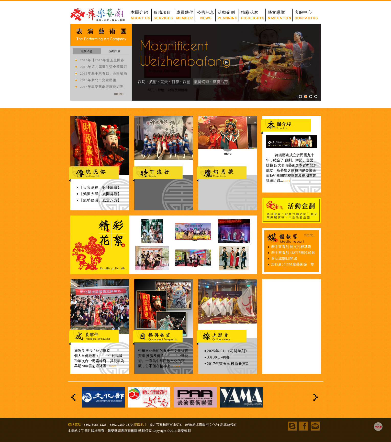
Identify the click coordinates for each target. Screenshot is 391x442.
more (112, 366)
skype (292, 426)
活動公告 (114, 51)
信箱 (315, 426)
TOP (378, 427)
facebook (303, 426)
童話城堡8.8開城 (284, 258)
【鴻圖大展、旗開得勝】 (100, 194)
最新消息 (86, 51)
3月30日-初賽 (218, 357)
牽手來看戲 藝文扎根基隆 (291, 247)
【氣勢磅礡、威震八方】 (100, 200)
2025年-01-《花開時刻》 (228, 351)
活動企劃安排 (291, 210)
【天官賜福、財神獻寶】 (100, 187)
